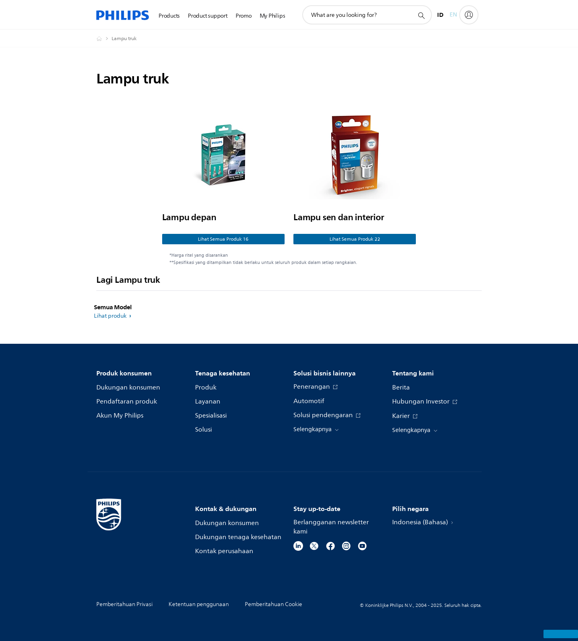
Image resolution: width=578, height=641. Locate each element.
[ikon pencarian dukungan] (421, 15)
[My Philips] (468, 14)
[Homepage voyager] (104, 38)
